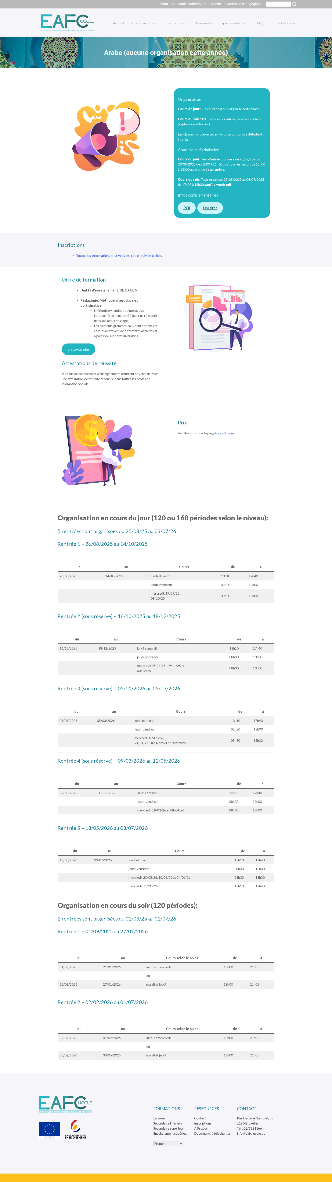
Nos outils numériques (189, 4)
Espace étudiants (234, 23)
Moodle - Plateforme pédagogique (235, 4)
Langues (159, 1118)
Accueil (118, 23)
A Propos (201, 1128)
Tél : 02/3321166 (249, 1128)
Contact (200, 1118)
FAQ (260, 23)
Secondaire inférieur (167, 1123)
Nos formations (144, 23)
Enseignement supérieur (170, 1133)
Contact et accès (283, 23)
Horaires (210, 207)
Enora (163, 4)
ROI (186, 207)
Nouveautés (203, 23)
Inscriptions (176, 23)
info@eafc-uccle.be (251, 1133)
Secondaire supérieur (168, 1128)
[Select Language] (168, 1143)
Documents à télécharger (212, 1133)
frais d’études (224, 433)
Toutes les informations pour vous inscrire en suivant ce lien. (119, 255)
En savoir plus (78, 349)
